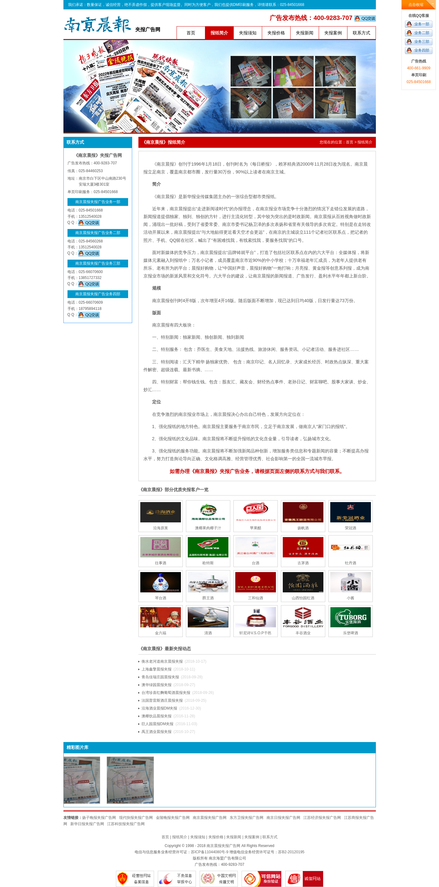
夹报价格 (276, 32)
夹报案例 (333, 32)
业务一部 (421, 24)
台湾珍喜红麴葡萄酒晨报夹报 (166, 692)
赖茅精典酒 (289, 164)
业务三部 (421, 41)
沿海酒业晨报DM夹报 (159, 708)
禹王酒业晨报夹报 (157, 732)
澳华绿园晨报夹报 (157, 685)
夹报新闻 (304, 32)
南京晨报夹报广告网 (210, 817)
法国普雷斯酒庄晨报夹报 (162, 700)
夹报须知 (248, 32)
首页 (191, 32)
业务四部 (421, 50)
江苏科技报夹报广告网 (126, 824)
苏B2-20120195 (291, 852)
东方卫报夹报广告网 (246, 817)
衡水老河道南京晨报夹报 (162, 661)
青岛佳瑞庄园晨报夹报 (160, 677)
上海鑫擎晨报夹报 (157, 669)
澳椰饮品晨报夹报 (157, 716)
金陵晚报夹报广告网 (173, 817)
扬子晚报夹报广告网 (99, 817)
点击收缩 (415, 4)
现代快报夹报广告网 (136, 817)
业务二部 (421, 33)
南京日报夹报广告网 (283, 817)
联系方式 (361, 32)
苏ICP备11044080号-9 (209, 852)
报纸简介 (219, 32)
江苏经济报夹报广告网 (322, 817)
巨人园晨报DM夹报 (158, 724)
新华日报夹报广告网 (87, 824)
